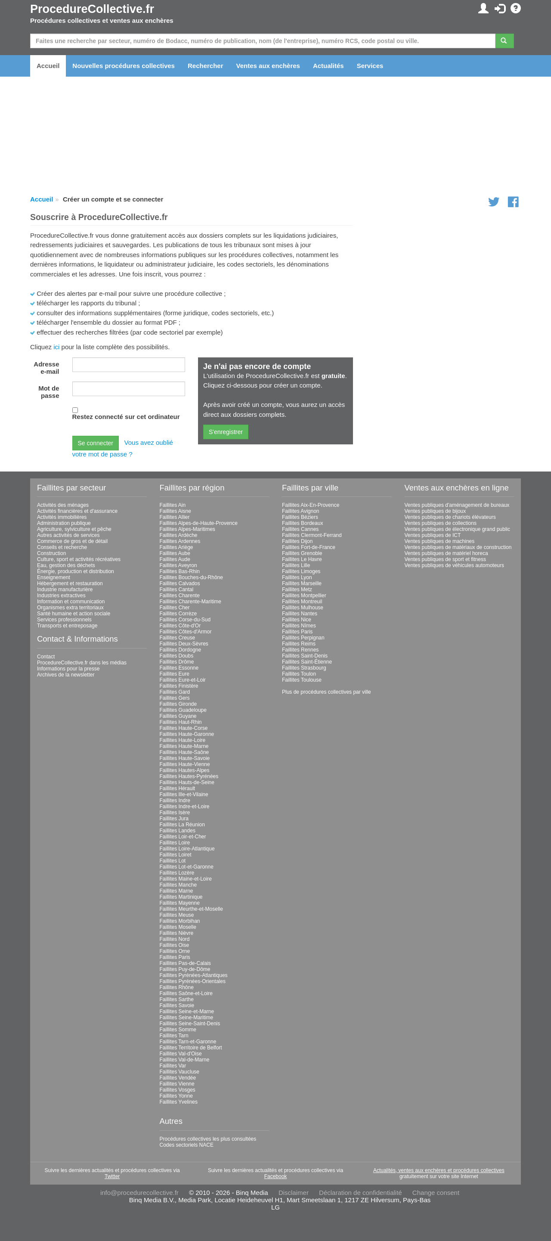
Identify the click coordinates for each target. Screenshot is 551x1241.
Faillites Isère (175, 813)
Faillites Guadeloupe (183, 710)
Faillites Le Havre (302, 559)
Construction (51, 553)
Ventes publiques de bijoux (435, 511)
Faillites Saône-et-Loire (186, 993)
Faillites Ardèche (179, 535)
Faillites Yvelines (179, 1102)
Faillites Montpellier (304, 596)
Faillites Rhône (177, 987)
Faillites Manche (178, 885)
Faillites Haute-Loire (183, 740)
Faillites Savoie (177, 1005)
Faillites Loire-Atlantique (187, 849)
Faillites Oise (174, 945)
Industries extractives (61, 596)
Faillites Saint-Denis (305, 656)
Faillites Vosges (177, 1090)
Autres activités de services (68, 535)
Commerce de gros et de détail (72, 541)
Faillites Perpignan (303, 638)
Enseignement (53, 577)
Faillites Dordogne (180, 650)
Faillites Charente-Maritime (190, 602)
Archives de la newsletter (65, 675)
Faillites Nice (296, 620)
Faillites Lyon (297, 577)
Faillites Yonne (176, 1096)
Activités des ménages (63, 505)
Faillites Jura (174, 819)
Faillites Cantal (177, 589)
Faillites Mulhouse (302, 608)
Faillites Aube (175, 553)
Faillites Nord (175, 939)
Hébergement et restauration (70, 583)
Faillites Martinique (181, 897)
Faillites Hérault (177, 788)
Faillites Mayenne (180, 903)
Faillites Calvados (180, 583)
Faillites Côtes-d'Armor (186, 632)
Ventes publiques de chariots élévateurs (450, 517)
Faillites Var (173, 1066)
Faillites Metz (297, 589)
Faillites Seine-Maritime (187, 1018)
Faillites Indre (175, 800)
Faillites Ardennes (180, 541)
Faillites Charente (180, 596)
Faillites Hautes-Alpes (185, 770)
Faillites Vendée (178, 1078)
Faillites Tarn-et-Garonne (188, 1042)
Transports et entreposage (67, 626)
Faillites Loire (175, 843)
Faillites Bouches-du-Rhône (191, 577)
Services (370, 65)
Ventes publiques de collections (441, 523)
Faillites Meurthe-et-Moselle (191, 909)
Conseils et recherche (62, 547)
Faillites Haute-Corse (184, 728)
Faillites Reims (299, 644)
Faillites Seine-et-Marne (187, 1011)
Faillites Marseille (302, 583)
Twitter (112, 1176)
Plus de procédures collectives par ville (326, 692)
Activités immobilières (62, 517)
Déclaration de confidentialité (360, 1192)
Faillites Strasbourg (304, 668)
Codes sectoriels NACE (187, 1145)
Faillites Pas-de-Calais (185, 963)
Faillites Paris (175, 957)
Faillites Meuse (177, 915)
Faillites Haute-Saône (184, 752)
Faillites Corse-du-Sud (185, 620)
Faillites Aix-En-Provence (310, 505)
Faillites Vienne (177, 1084)
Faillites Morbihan (180, 921)
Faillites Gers (175, 698)
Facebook (275, 1176)
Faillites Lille (296, 565)
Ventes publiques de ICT (433, 535)
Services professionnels (64, 620)
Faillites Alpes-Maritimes (187, 529)
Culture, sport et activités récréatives (79, 559)
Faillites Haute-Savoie (185, 758)
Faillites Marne (176, 891)
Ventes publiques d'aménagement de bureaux (457, 505)
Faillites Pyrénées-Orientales (193, 981)
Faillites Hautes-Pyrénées (189, 776)
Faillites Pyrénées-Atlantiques (194, 975)
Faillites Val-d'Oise (181, 1054)
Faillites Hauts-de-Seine (187, 782)
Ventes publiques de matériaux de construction (458, 547)
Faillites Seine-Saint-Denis (190, 1024)
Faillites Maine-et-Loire (186, 879)
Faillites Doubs (177, 656)
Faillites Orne (175, 951)
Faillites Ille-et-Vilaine (184, 794)
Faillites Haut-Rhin (181, 722)
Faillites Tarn (174, 1036)
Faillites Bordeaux (302, 523)
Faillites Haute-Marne (184, 746)
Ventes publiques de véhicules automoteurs (455, 565)
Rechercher (205, 65)
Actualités (328, 65)
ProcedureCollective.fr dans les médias (82, 663)
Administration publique (64, 523)
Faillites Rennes (300, 650)
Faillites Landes (177, 831)
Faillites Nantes (299, 614)
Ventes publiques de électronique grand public (458, 529)
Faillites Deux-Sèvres (184, 644)
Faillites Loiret (176, 855)
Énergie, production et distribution (75, 571)
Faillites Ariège (176, 547)
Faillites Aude (175, 559)
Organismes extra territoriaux (70, 608)
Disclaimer (294, 1192)
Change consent (435, 1192)
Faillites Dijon (297, 541)
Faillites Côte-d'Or (180, 626)
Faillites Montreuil (302, 602)
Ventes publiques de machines (440, 541)
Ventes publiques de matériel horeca (446, 553)
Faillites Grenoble (302, 553)
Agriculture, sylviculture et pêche (74, 529)
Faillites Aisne (175, 511)
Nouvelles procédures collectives (123, 65)
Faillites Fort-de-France (308, 547)
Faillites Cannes (300, 529)
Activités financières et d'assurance (77, 511)
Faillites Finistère (179, 686)
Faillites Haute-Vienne (185, 764)
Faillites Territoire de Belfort (191, 1048)
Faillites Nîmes (299, 626)
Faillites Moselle (178, 927)
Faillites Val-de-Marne (185, 1060)
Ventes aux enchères (268, 65)
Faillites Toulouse (302, 680)
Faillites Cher (175, 608)
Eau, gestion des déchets (66, 565)
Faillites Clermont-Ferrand (312, 535)
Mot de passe (48, 392)
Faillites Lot (173, 861)
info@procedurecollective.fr (139, 1192)
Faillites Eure (174, 674)
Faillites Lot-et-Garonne (187, 867)
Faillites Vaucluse (179, 1072)
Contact (46, 657)
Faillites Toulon (299, 674)
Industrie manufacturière (65, 589)
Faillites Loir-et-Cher (183, 837)
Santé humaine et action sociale (73, 614)
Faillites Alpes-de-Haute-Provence (199, 523)
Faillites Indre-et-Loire (185, 807)
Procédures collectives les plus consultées (208, 1139)
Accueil (48, 65)
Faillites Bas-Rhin (180, 571)
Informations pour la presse (68, 669)
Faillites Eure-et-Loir (183, 680)
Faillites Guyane (178, 716)
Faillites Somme (178, 1030)
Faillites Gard (175, 692)
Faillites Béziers (300, 517)
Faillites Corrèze (178, 614)
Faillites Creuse (177, 638)
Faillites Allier (175, 517)
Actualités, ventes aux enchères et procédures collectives (439, 1170)
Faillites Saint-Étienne (307, 662)
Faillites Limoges (301, 571)
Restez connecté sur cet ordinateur (126, 416)
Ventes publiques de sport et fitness (445, 559)
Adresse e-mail (46, 367)
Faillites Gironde (178, 704)
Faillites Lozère (177, 873)
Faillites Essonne (179, 668)
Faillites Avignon (300, 511)
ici (56, 347)
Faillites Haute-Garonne (187, 734)
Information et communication (71, 602)
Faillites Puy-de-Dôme (185, 969)
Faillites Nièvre (177, 933)
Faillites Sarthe (177, 999)
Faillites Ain (173, 505)
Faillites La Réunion (182, 825)
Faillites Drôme (177, 662)
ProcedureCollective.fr (92, 9)
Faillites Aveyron (178, 565)
